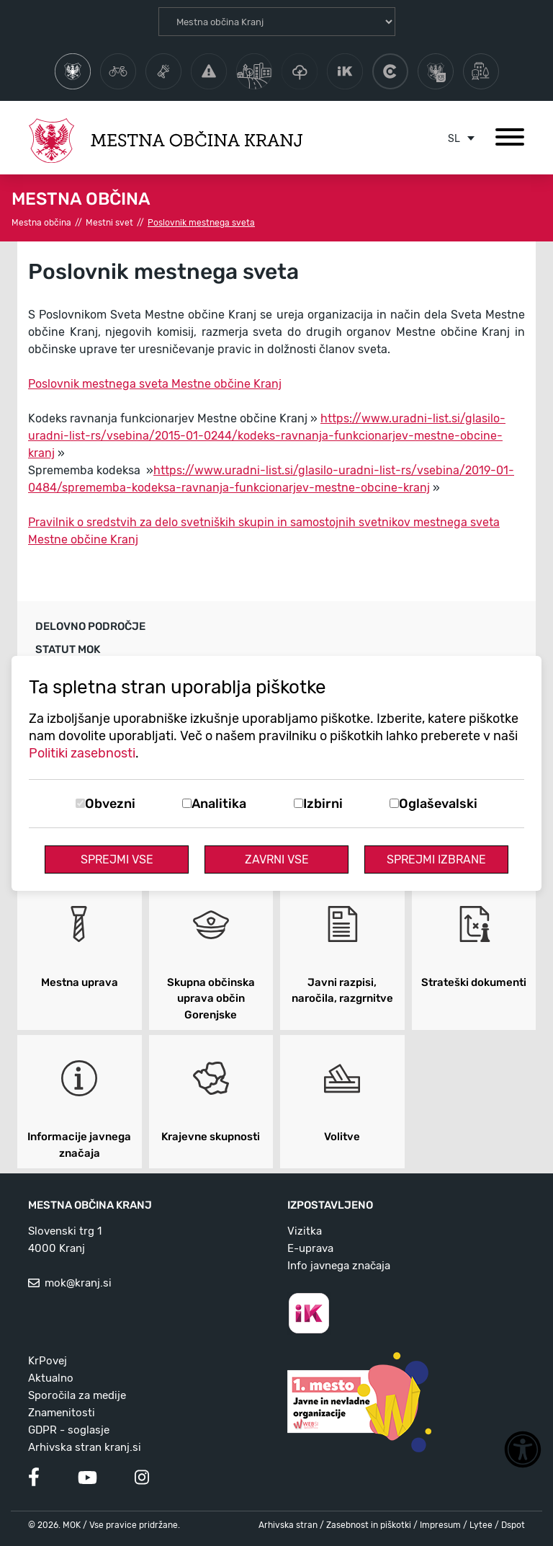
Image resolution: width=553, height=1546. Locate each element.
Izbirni (323, 803)
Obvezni (110, 803)
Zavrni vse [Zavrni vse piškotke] (277, 859)
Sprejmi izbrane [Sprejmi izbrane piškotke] (436, 859)
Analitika (219, 803)
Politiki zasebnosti (82, 753)
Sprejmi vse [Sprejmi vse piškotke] (117, 859)
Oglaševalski (438, 803)
